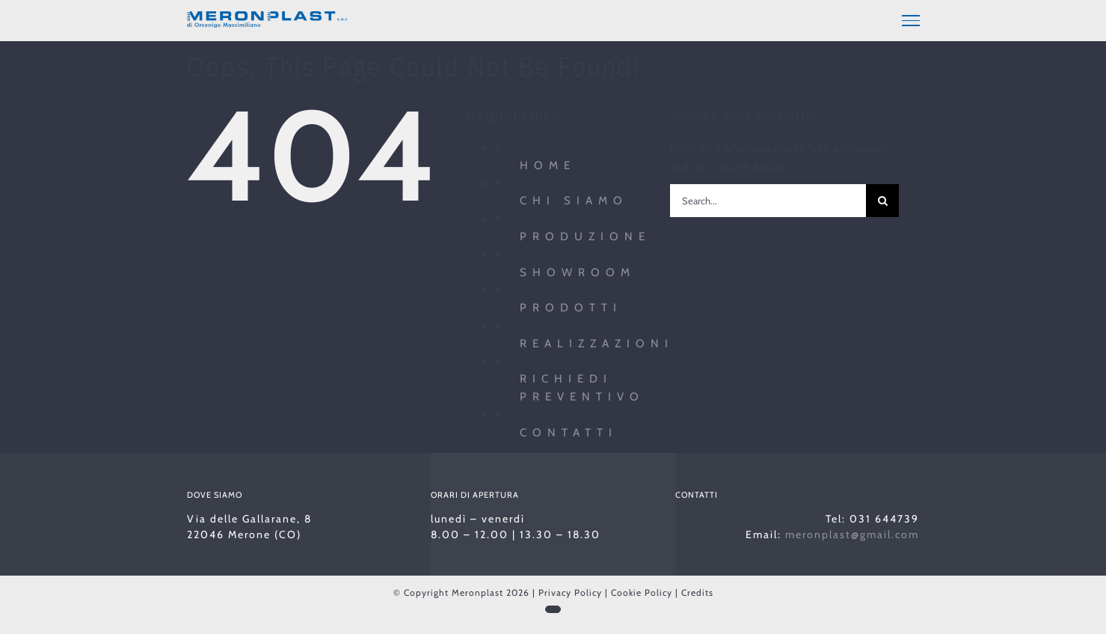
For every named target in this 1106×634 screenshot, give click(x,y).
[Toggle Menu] (910, 20)
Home (548, 163)
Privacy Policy (570, 590)
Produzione (585, 234)
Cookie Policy (641, 590)
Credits (697, 590)
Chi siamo (574, 198)
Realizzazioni (597, 341)
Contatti (569, 430)
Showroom (578, 269)
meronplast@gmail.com (852, 532)
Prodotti (571, 305)
